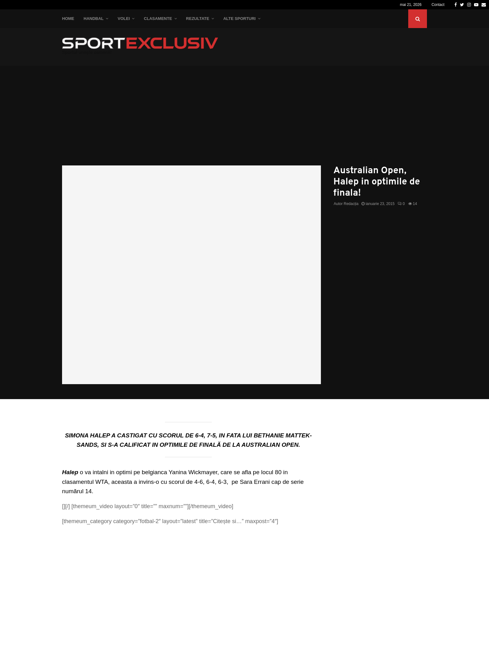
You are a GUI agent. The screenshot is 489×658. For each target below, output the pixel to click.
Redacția (351, 204)
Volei (124, 18)
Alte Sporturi (239, 18)
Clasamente (158, 18)
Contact (438, 4)
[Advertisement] (244, 118)
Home (68, 18)
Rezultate (197, 18)
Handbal (94, 18)
